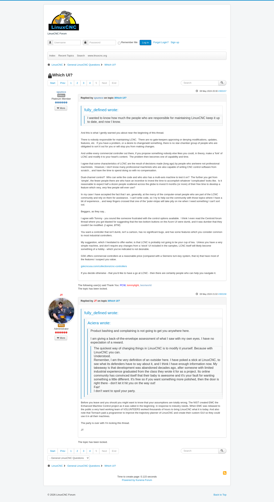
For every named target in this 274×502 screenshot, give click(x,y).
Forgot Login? (161, 42)
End (114, 83)
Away (61, 325)
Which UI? (120, 97)
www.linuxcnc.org (97, 55)
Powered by (128, 480)
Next (104, 83)
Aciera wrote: (99, 323)
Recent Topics (66, 55)
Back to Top (219, 494)
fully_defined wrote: (101, 110)
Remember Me (129, 42)
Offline (61, 95)
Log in (145, 42)
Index (52, 55)
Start (52, 83)
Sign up (175, 42)
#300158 (222, 294)
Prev (62, 83)
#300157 (222, 91)
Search (81, 55)
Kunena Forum (144, 480)
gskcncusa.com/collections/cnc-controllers (104, 266)
